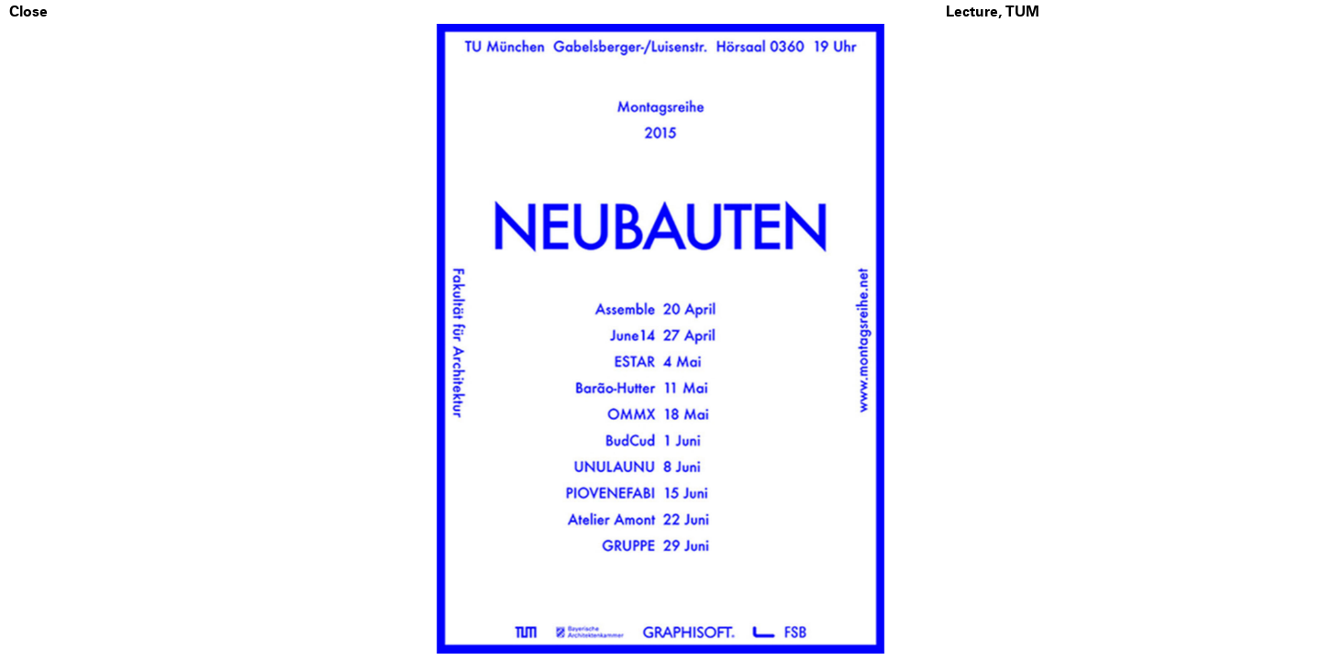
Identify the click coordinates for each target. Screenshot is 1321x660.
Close (28, 12)
